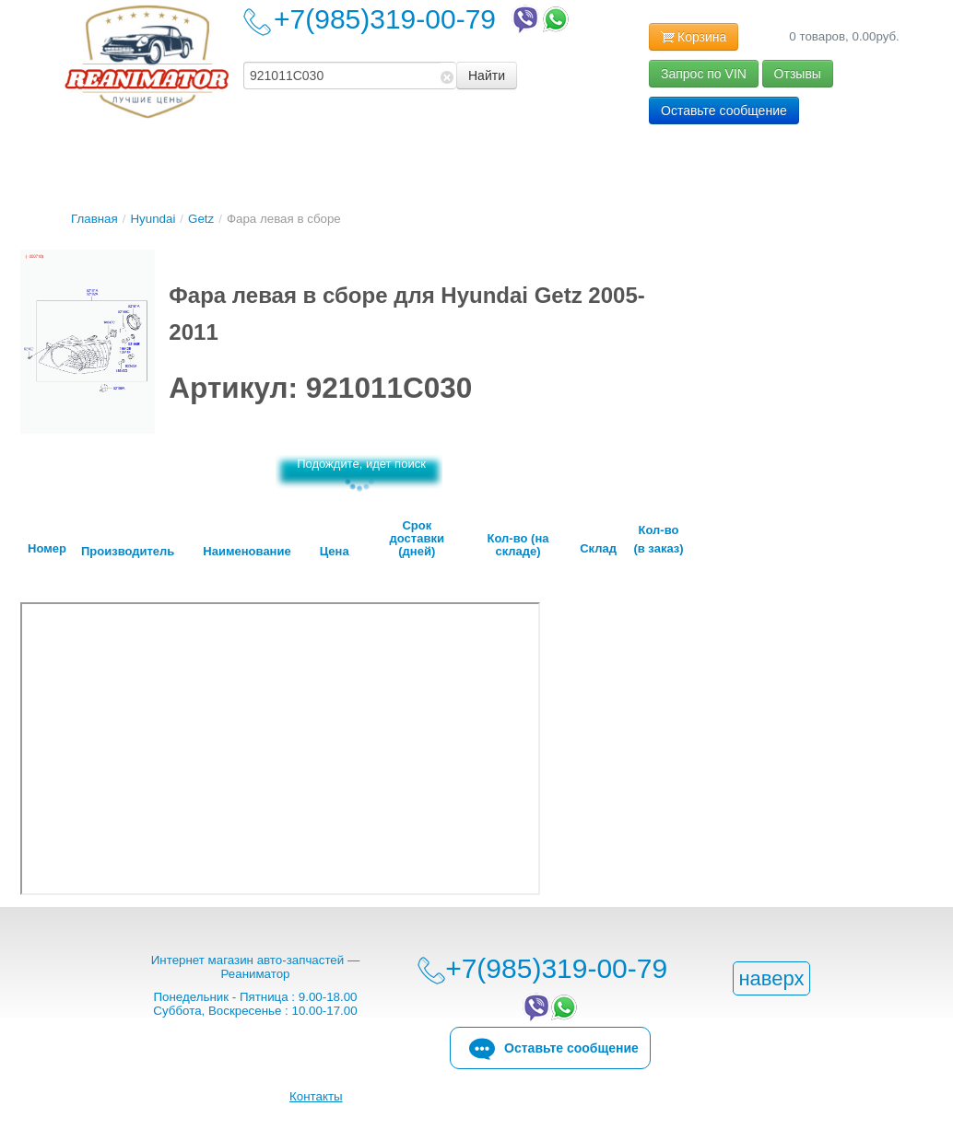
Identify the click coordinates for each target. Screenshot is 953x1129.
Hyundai (152, 219)
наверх (771, 978)
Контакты (316, 1096)
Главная (94, 219)
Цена (334, 551)
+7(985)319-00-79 (423, 19)
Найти (486, 75)
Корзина (693, 37)
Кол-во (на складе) (518, 545)
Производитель (127, 551)
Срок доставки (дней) (417, 538)
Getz (201, 219)
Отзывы (797, 73)
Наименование (246, 551)
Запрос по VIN (704, 73)
